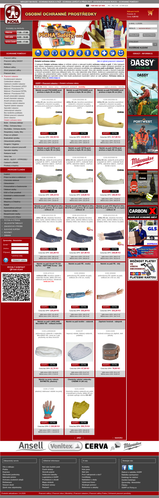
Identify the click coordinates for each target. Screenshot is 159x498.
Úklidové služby (10, 189)
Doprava (6, 472)
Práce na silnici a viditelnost (15, 177)
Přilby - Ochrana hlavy (12, 126)
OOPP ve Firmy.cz (129, 488)
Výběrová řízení (88, 482)
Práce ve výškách (11, 135)
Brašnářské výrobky (12, 138)
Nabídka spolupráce (130, 475)
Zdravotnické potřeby (12, 141)
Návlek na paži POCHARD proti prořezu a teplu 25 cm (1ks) (49, 91)
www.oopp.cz (54, 78)
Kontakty (85, 467)
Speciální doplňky (11, 150)
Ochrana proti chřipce (12, 217)
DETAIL (53, 133)
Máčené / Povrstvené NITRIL (15, 91)
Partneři (45, 487)
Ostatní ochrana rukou (13, 120)
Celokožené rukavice (12, 81)
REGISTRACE (149, 35)
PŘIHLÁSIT (134, 35)
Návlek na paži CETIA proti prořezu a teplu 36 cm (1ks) (48, 149)
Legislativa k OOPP (50, 477)
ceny (56, 87)
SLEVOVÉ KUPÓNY (12, 229)
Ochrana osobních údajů (13, 480)
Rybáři (6, 205)
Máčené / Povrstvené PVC (14, 93)
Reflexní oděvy (10, 67)
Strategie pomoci (89, 485)
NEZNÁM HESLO (144, 28)
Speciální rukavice (11, 108)
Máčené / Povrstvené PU (14, 89)
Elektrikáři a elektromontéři (14, 196)
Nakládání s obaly (89, 480)
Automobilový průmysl (12, 208)
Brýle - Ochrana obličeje (13, 123)
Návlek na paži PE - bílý (110, 264)
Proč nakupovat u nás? (91, 475)
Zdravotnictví (9, 183)
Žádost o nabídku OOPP (132, 472)
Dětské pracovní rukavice (14, 115)
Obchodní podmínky (11, 475)
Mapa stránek (47, 482)
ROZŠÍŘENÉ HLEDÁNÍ (138, 48)
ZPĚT (79, 438)
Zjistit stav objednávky (12, 487)
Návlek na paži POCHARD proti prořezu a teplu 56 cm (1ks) (110, 91)
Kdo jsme (86, 469)
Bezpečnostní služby (12, 214)
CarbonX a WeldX (11, 162)
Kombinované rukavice (13, 79)
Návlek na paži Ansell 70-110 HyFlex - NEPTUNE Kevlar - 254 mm (48, 266)
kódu (45, 87)
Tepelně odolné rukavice (13, 106)
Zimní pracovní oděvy (12, 70)
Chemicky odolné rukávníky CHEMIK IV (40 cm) (79, 380)
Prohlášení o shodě (50, 480)
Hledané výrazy (48, 485)
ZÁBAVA (7, 235)
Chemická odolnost (11, 180)
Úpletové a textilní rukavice (14, 84)
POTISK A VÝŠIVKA (12, 220)
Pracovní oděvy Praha (98, 493)
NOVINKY (8, 232)
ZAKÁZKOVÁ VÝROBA (13, 226)
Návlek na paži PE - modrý (80, 264)
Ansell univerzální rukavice (14, 96)
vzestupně (65, 87)
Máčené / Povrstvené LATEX (15, 86)
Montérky (7, 64)
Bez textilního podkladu (13, 113)
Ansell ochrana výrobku (13, 101)
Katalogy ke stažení (130, 477)
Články (124, 485)
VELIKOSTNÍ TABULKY (13, 223)
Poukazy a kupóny (11, 165)
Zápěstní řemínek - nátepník (110, 322)
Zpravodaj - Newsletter (131, 482)
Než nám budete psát (51, 467)
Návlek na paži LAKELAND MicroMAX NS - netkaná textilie (49, 322)
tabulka (121, 87)
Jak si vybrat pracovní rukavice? (110, 61)
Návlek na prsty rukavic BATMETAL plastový (49, 380)
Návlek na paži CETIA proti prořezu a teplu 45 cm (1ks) (79, 149)
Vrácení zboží (8, 485)
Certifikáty (86, 477)
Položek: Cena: (133, 14)
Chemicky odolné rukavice (14, 103)
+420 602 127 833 (97, 6)
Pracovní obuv (9, 73)
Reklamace (7, 482)
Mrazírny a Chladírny (12, 202)
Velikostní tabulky (49, 475)
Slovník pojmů (48, 472)
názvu (51, 87)
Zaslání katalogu (128, 480)
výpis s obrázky (111, 87)
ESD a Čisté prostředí (12, 192)
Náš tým (85, 472)
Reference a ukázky (90, 487)
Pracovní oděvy (10, 58)
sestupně (73, 87)
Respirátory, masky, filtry (13, 132)
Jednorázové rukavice (12, 110)
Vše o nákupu (8, 467)
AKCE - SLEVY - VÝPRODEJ (15, 159)
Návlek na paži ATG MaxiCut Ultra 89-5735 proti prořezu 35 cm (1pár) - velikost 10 (48, 208)
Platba (5, 469)
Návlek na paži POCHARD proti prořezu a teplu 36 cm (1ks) (79, 91)
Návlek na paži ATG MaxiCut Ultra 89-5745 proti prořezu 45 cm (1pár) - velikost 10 (110, 208)
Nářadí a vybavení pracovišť (15, 147)
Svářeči (7, 174)
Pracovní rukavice (11, 76)
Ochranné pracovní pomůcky (119, 493)
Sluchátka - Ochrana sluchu (15, 129)
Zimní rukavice (10, 118)
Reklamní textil (10, 153)
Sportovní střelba (10, 211)
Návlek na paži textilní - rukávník (79, 322)
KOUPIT (44, 133)
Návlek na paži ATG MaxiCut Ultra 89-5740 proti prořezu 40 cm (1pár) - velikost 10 (79, 208)
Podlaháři (7, 199)
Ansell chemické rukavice (14, 98)
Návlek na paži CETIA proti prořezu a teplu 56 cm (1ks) (110, 149)
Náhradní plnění (9, 477)
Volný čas (8, 156)
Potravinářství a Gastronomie (15, 186)
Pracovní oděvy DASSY (13, 61)
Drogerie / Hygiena (11, 144)
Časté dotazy (47, 469)
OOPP (38, 83)
